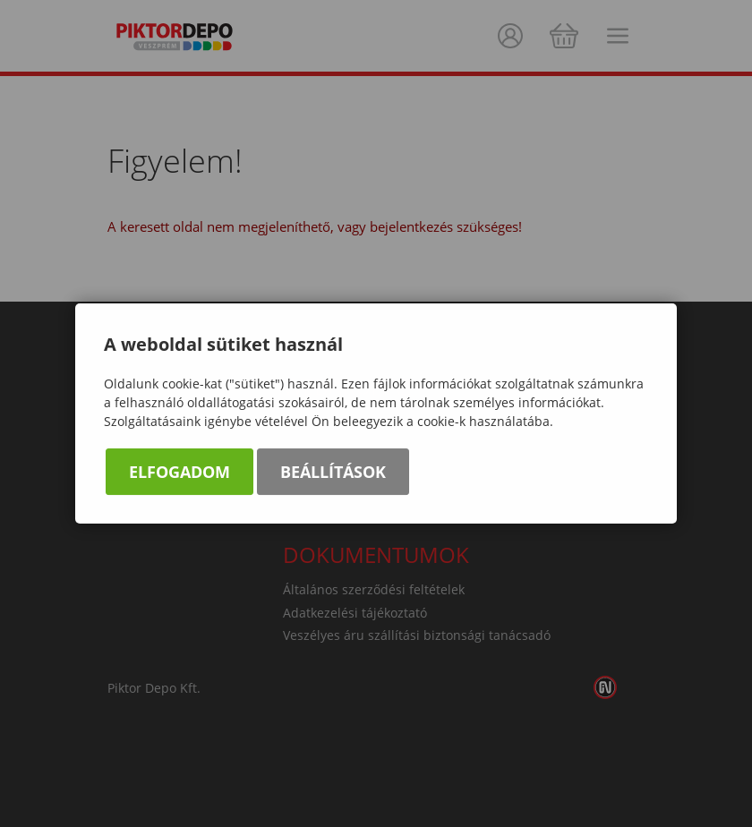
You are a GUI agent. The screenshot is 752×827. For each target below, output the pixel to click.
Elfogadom (179, 472)
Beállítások (333, 472)
